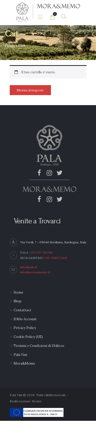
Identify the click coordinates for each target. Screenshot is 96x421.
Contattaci (22, 310)
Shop (18, 301)
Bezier (36, 401)
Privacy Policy (25, 328)
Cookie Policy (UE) (28, 337)
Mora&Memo (24, 363)
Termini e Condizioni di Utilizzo (39, 346)
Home (10, 46)
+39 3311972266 (55, 258)
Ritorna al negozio (30, 90)
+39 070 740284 (40, 252)
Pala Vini (20, 355)
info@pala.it (28, 267)
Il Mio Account (25, 319)
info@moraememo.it (35, 272)
